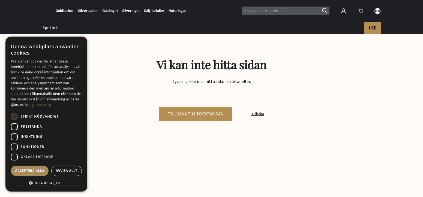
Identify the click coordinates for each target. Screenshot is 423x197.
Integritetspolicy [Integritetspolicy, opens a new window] (38, 104)
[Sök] (324, 10)
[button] (46, 183)
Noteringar (177, 11)
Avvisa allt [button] (66, 170)
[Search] (285, 11)
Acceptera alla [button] (29, 170)
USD (372, 28)
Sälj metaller (154, 11)
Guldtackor (65, 11)
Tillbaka (257, 114)
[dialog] (46, 114)
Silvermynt (131, 11)
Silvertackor (88, 11)
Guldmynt (110, 11)
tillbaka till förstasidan (196, 114)
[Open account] (343, 11)
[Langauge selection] (377, 11)
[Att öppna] (361, 11)
